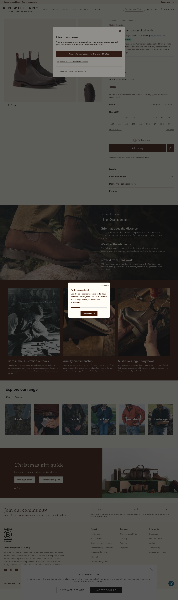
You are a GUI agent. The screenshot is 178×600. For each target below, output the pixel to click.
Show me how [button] (89, 313)
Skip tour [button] (105, 286)
